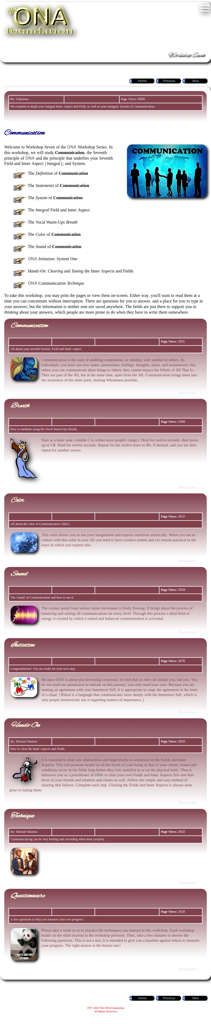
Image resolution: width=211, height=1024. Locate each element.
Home (142, 81)
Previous (169, 81)
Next (195, 81)
